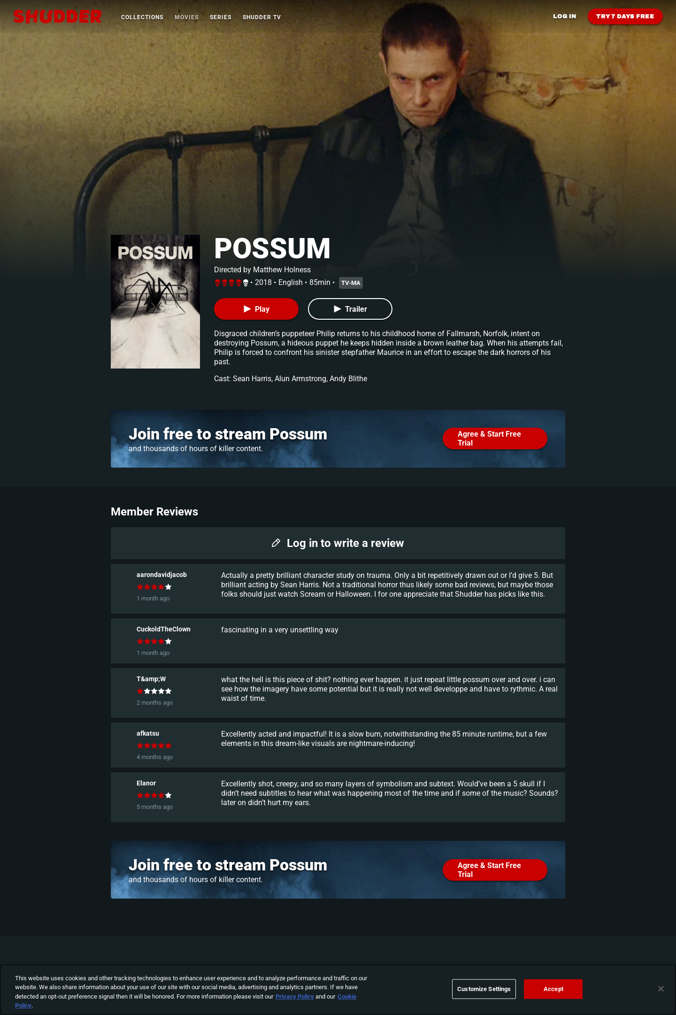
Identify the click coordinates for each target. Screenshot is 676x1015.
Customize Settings (484, 988)
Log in (564, 16)
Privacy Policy (295, 996)
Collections (142, 17)
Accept (553, 988)
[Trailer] (350, 309)
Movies (187, 17)
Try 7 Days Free (625, 16)
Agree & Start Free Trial (489, 438)
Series (220, 17)
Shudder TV (262, 17)
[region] (338, 989)
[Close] (661, 988)
